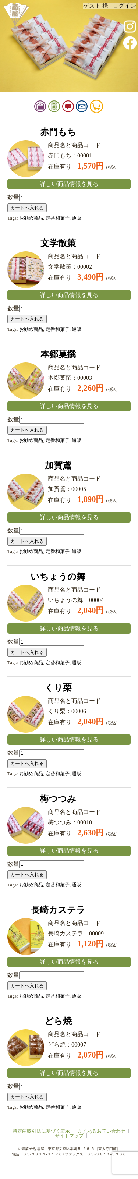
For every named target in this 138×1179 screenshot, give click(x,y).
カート (108, 108)
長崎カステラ (58, 910)
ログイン (124, 6)
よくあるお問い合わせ (101, 1131)
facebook (130, 43)
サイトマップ (69, 1136)
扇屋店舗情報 (52, 108)
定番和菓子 (58, 218)
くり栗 (58, 688)
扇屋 (15, 15)
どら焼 (58, 1021)
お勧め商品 (31, 218)
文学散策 (58, 243)
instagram (130, 26)
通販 (76, 218)
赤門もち (58, 132)
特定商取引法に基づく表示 (41, 1131)
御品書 (66, 108)
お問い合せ (93, 108)
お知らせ (80, 108)
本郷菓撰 (58, 354)
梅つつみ (58, 799)
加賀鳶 (58, 465)
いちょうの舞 (58, 576)
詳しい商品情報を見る (69, 184)
